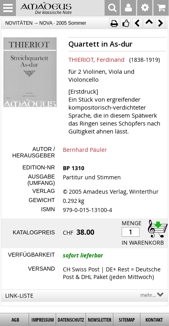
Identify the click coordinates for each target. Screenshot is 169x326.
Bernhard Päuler (85, 149)
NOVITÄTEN (19, 23)
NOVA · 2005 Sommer (62, 23)
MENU (8, 8)
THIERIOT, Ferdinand (96, 59)
